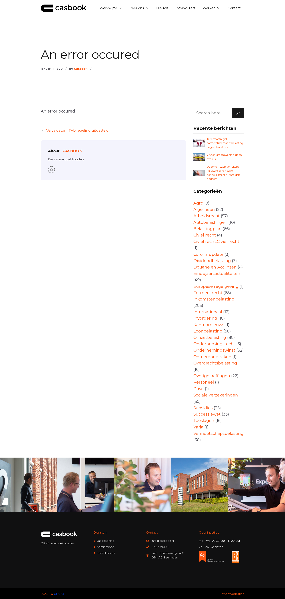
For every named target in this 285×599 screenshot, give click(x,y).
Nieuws (162, 8)
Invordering (205, 318)
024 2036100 (160, 547)
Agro (198, 203)
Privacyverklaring (232, 594)
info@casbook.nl (163, 540)
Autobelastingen (210, 222)
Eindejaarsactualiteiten (216, 273)
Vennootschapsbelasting (218, 433)
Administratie (105, 547)
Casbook (80, 69)
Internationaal (207, 311)
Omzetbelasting (209, 337)
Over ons (141, 8)
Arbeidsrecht (206, 215)
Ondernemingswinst (214, 350)
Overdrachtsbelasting (215, 363)
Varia (198, 427)
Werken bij (211, 8)
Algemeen (204, 209)
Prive (198, 388)
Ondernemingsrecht (214, 343)
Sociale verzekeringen (215, 395)
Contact (234, 8)
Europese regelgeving (215, 286)
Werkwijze (113, 8)
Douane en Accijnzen (215, 267)
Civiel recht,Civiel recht (216, 241)
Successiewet (207, 414)
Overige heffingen (211, 375)
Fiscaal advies (106, 553)
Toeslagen (203, 420)
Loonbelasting (207, 331)
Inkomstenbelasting (213, 299)
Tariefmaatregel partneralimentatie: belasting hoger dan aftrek (225, 143)
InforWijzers (185, 8)
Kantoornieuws (208, 324)
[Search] (238, 113)
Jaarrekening (105, 540)
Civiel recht (204, 235)
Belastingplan (207, 228)
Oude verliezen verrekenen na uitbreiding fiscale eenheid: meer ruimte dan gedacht (224, 173)
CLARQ (59, 594)
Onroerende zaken (212, 356)
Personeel (203, 382)
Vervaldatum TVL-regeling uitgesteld (77, 130)
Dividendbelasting (212, 260)
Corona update (208, 254)
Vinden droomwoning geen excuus (224, 157)
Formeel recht (207, 292)
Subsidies (203, 407)
